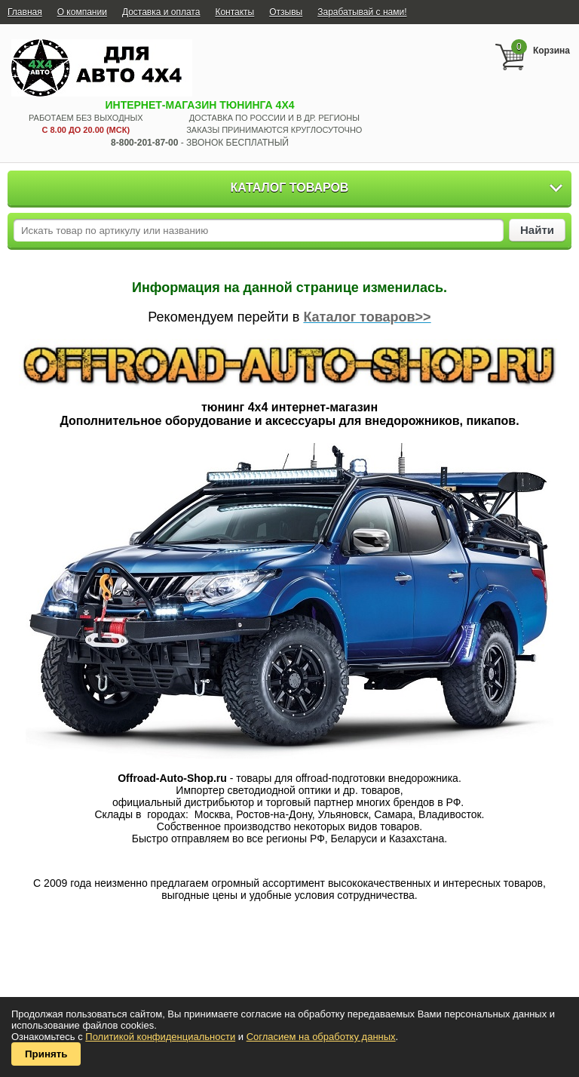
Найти (537, 229)
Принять (46, 1054)
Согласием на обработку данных (321, 1036)
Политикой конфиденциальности (160, 1036)
